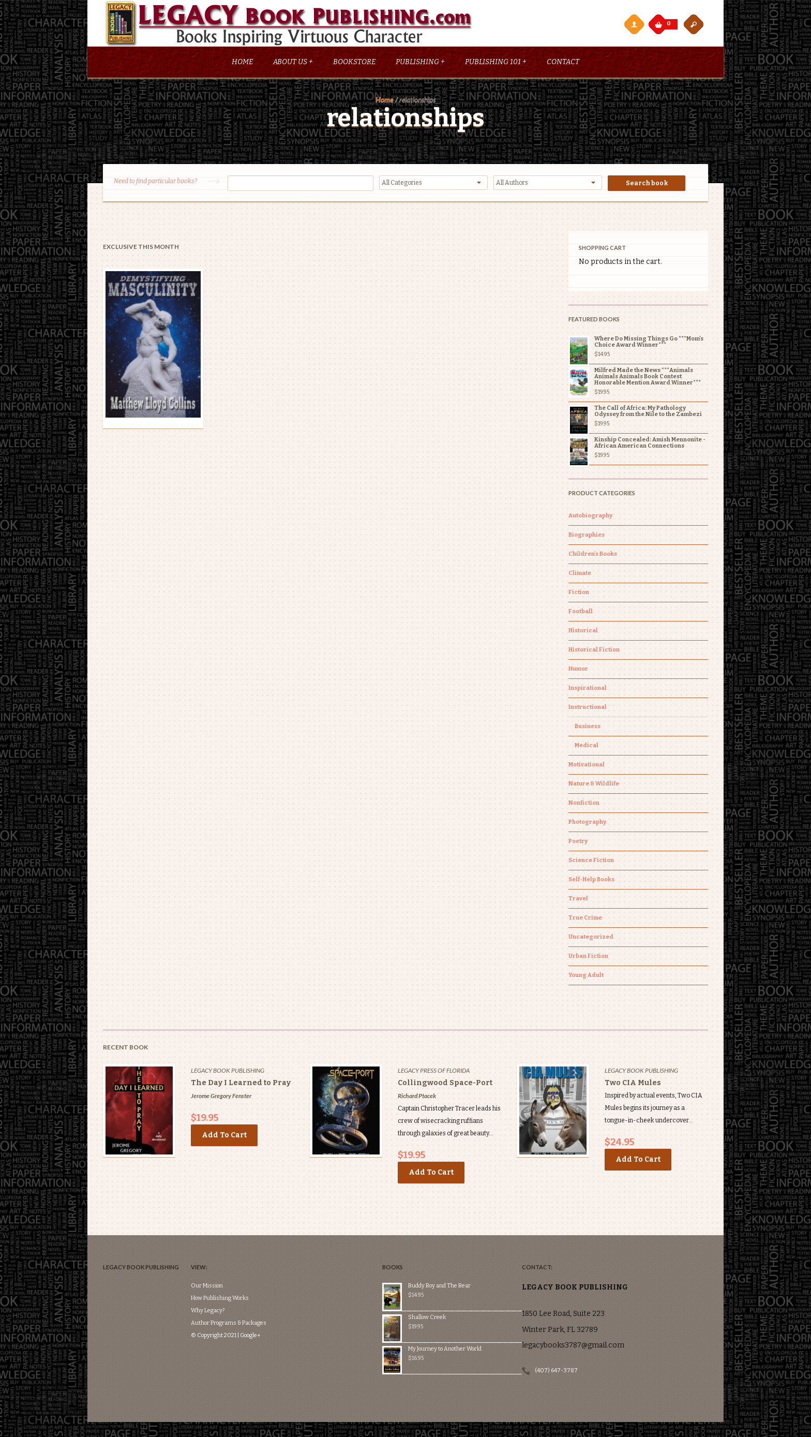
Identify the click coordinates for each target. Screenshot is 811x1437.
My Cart (659, 21)
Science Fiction (591, 862)
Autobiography (590, 517)
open (693, 23)
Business (587, 728)
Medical (586, 747)
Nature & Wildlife (593, 785)
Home (242, 64)
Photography (587, 824)
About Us (293, 64)
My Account (633, 23)
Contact (563, 64)
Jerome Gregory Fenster (221, 1098)
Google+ (266, 1306)
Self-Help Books (591, 881)
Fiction (578, 594)
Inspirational (587, 690)
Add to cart (224, 1137)
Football (580, 613)
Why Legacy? (223, 1281)
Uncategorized (590, 939)
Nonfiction (583, 805)
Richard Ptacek (417, 1098)
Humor (578, 671)
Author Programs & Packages (244, 1294)
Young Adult (586, 977)
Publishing (420, 64)
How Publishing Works (235, 1269)
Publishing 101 (496, 64)
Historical (583, 632)
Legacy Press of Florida (434, 1072)
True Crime (585, 919)
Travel (578, 900)
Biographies (586, 537)
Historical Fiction (594, 651)
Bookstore (354, 64)
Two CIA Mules (633, 1084)
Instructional (587, 709)
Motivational (586, 766)
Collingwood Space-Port (445, 1084)
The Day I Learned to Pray (241, 1084)
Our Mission (222, 1256)
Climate (579, 575)
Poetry (578, 843)
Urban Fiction (588, 958)
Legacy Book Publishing (227, 1072)
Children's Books (592, 556)
